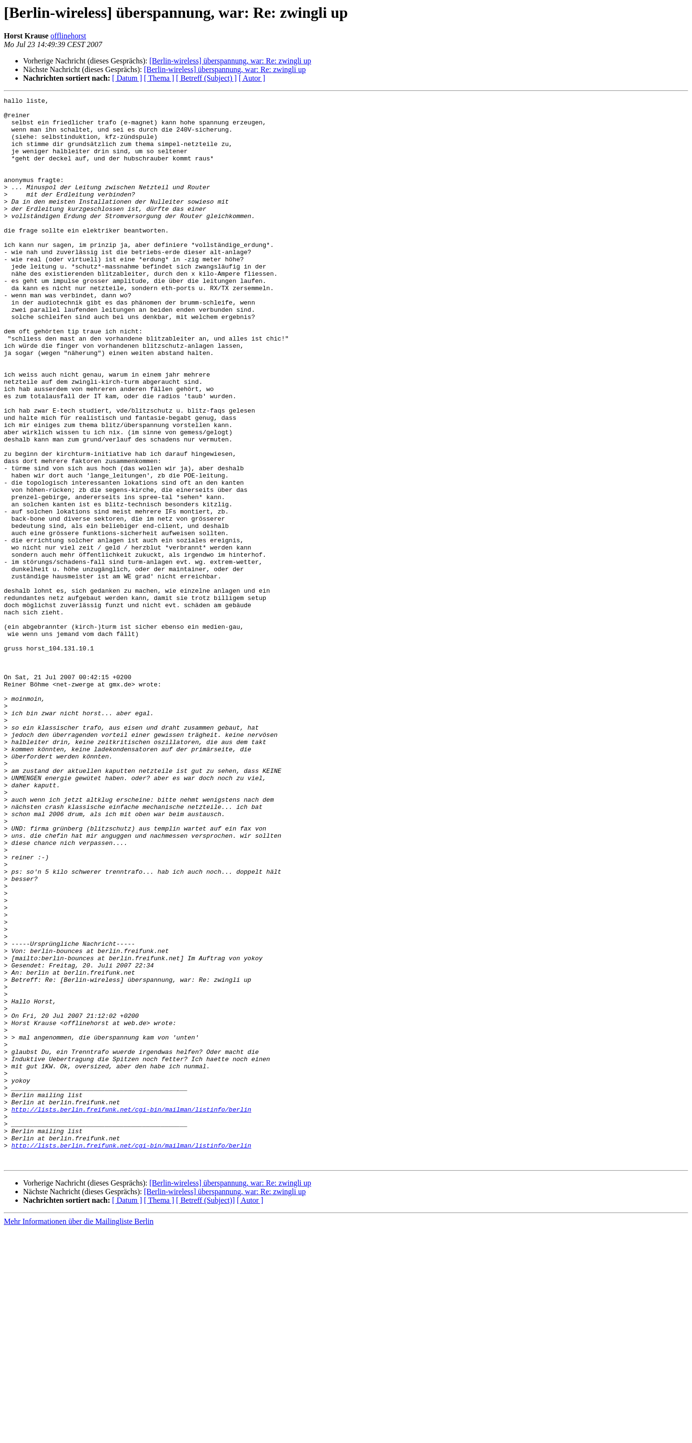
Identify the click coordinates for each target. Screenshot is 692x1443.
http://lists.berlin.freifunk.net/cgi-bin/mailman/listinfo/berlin (131, 1312)
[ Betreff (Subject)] (205, 1413)
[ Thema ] (159, 78)
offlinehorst (68, 36)
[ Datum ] (127, 78)
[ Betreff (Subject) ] (206, 78)
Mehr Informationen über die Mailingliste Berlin (78, 1435)
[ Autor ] (252, 78)
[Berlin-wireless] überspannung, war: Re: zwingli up (230, 61)
